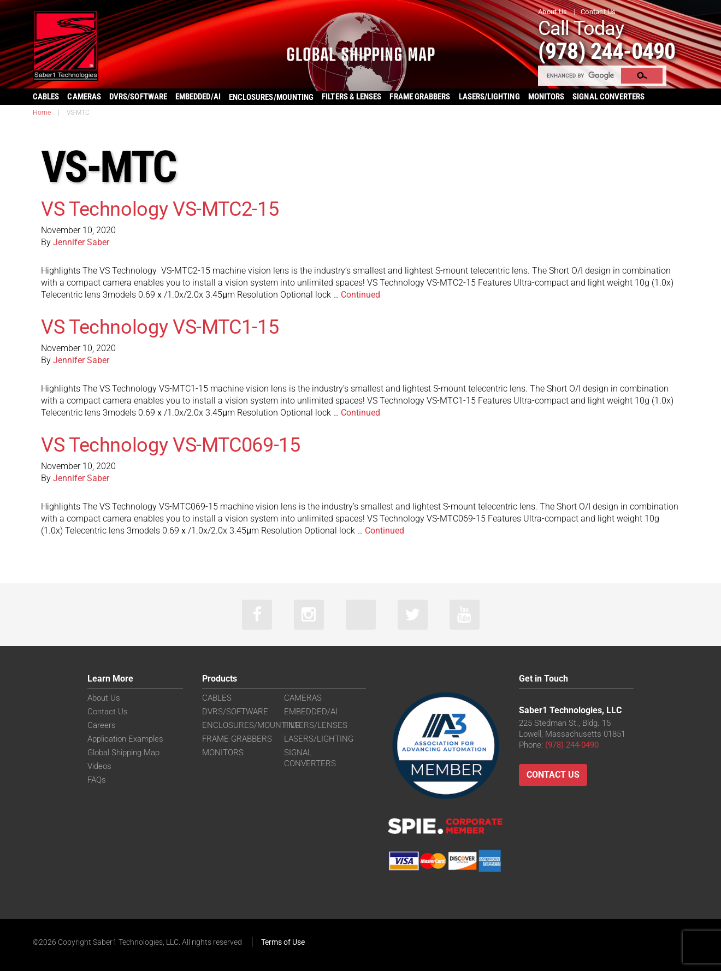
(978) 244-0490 (606, 51)
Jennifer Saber (81, 242)
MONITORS (546, 97)
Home (42, 112)
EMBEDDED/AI (198, 97)
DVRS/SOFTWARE (138, 97)
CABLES (46, 97)
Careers (101, 725)
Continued (360, 294)
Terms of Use (283, 942)
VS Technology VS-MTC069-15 (170, 445)
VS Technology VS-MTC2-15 (160, 209)
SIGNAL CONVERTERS (608, 97)
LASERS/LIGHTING (489, 97)
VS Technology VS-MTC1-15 (160, 327)
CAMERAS (84, 97)
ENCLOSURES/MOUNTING (251, 725)
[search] (580, 75)
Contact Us (598, 12)
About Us (552, 12)
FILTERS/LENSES (315, 725)
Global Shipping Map (123, 752)
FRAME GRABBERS (419, 97)
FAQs (96, 780)
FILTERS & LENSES (351, 97)
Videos (99, 766)
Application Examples (125, 739)
